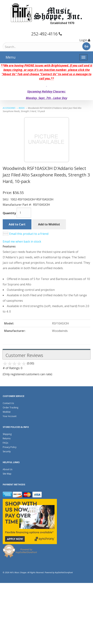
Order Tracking (10, 407)
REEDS (22, 108)
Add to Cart (17, 224)
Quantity (9, 213)
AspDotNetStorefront (64, 572)
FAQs (5, 442)
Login (83, 40)
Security (7, 451)
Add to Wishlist (49, 224)
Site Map (7, 473)
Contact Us (8, 403)
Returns (6, 438)
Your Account (9, 416)
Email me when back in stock (22, 241)
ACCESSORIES (9, 108)
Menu (11, 57)
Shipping (7, 434)
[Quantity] (24, 213)
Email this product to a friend (28, 234)
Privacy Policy (9, 447)
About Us (7, 469)
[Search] (20, 47)
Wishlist (6, 411)
